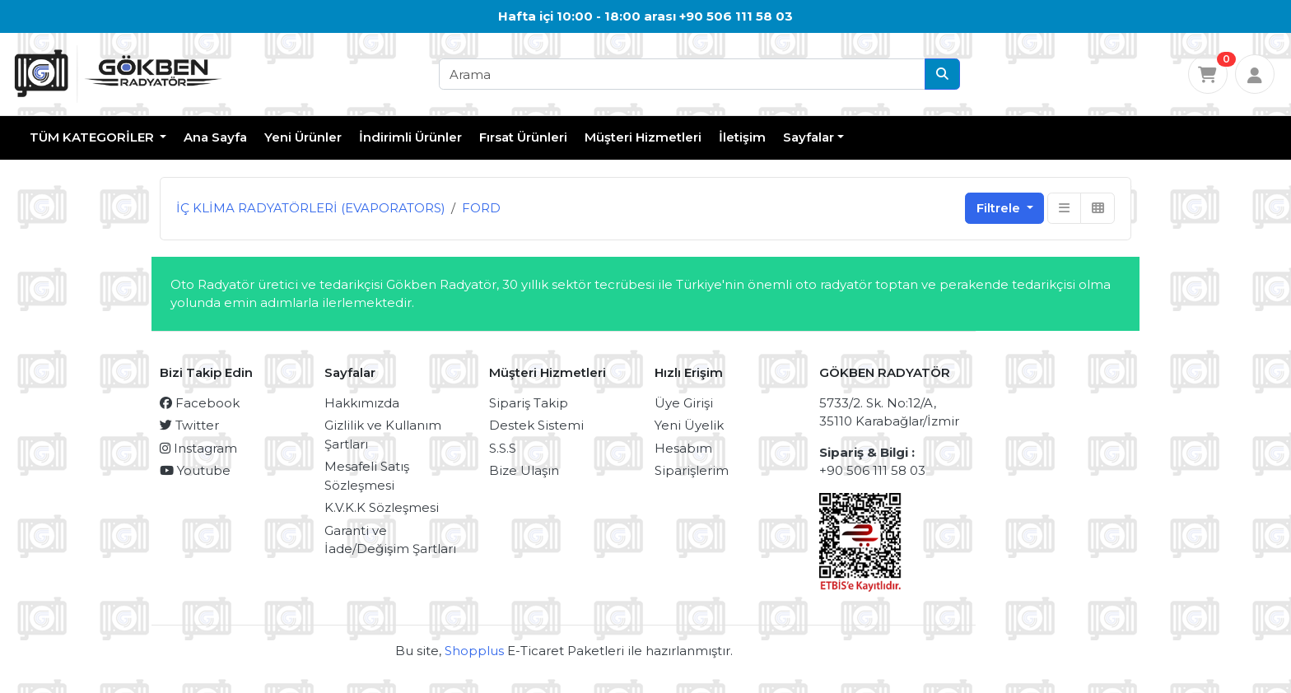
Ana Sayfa (215, 137)
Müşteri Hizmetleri (643, 137)
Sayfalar (808, 137)
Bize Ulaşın (524, 470)
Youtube (195, 470)
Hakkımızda (361, 403)
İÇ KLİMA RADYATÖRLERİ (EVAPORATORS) (310, 208)
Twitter (189, 425)
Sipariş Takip (528, 403)
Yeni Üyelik (689, 425)
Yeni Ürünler (303, 137)
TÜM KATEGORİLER (93, 137)
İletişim (742, 137)
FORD (481, 208)
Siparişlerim (692, 470)
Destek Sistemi (536, 425)
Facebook (200, 403)
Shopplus (474, 650)
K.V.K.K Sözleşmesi (381, 507)
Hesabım (683, 448)
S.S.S (502, 448)
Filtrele (999, 208)
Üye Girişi (684, 403)
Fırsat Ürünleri (523, 137)
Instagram (198, 448)
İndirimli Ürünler (410, 137)
